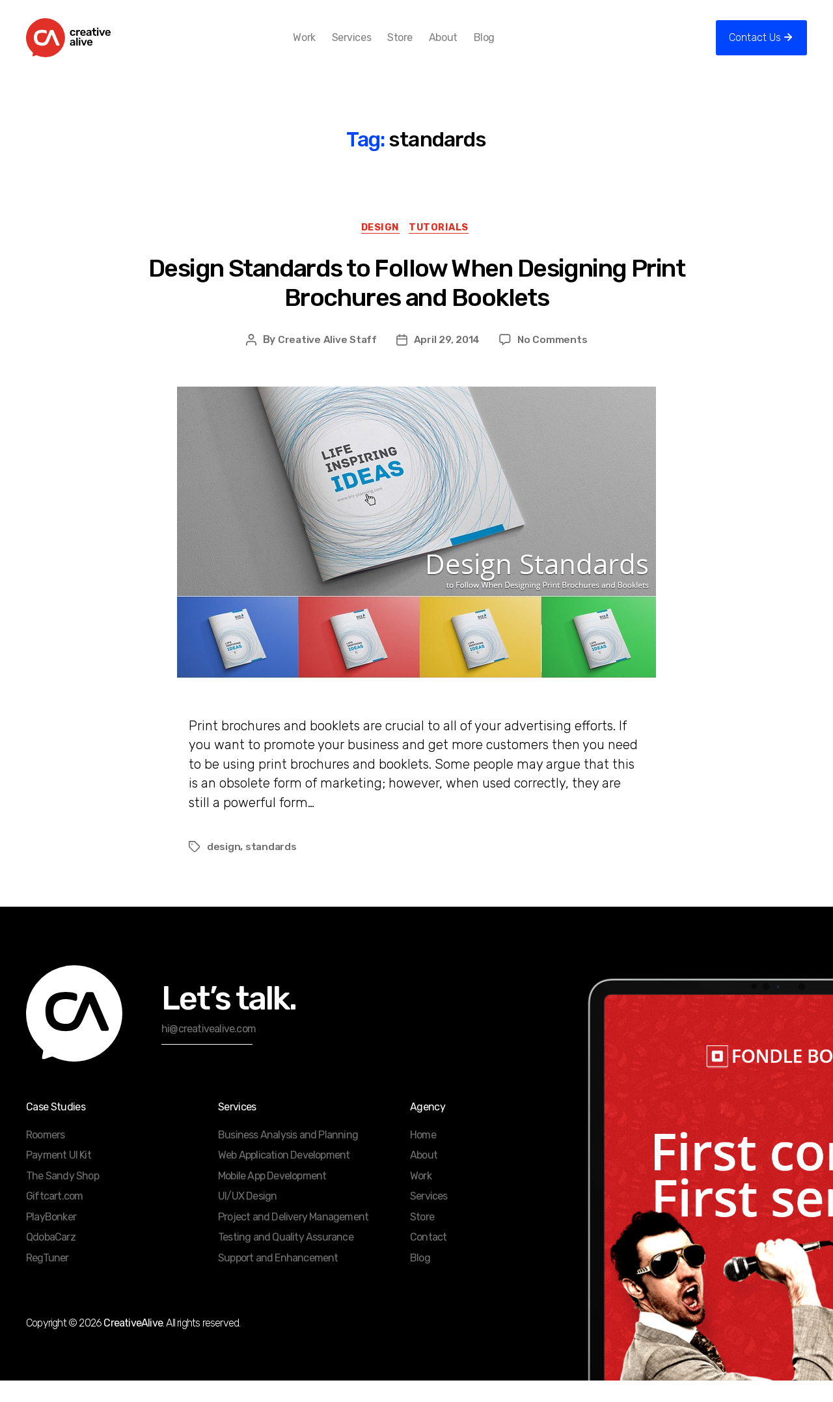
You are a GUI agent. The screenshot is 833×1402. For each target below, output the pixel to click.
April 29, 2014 (447, 361)
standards (271, 868)
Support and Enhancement (278, 1279)
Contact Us (755, 47)
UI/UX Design (247, 1217)
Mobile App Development (272, 1197)
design (223, 868)
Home (423, 1156)
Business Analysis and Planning (288, 1156)
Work (325, 47)
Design (379, 248)
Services (372, 47)
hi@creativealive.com (208, 1050)
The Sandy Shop (62, 1197)
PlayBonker (51, 1238)
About (464, 47)
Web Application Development (283, 1176)
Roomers (45, 1156)
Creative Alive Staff (327, 361)
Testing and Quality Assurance (285, 1258)
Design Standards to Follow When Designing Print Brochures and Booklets (417, 304)
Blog (505, 47)
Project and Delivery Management (293, 1238)
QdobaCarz (50, 1258)
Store (421, 47)
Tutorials (443, 248)
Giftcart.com (54, 1217)
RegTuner (47, 1279)
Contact (428, 1258)
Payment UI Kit (58, 1176)
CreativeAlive (133, 1344)
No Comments (554, 361)
